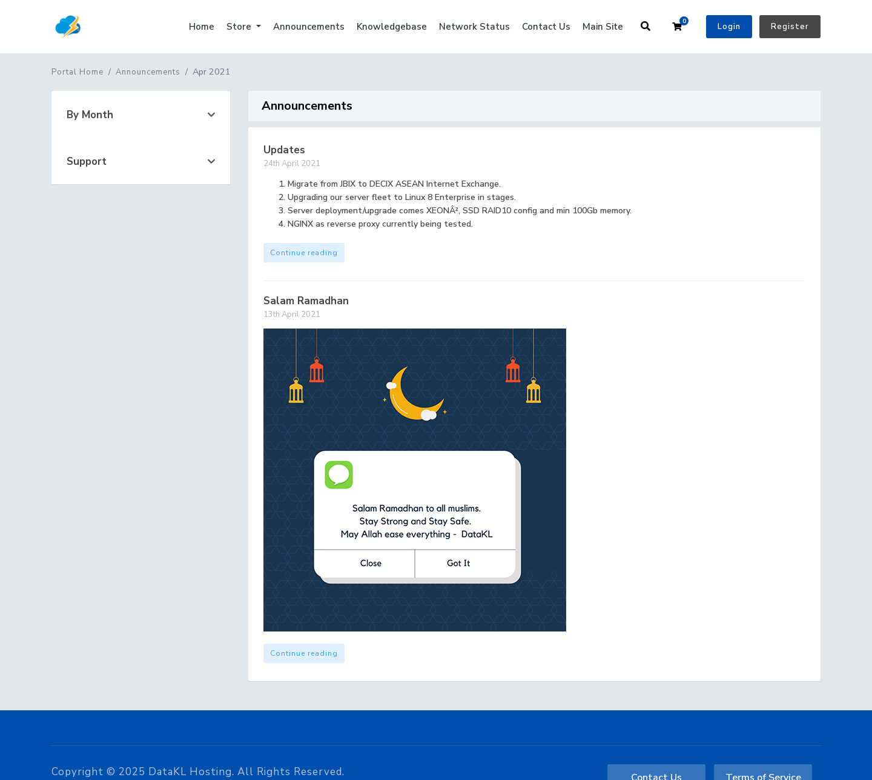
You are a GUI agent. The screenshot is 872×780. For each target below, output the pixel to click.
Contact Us (546, 27)
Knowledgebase (392, 27)
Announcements (309, 27)
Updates (284, 150)
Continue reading (304, 253)
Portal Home (77, 72)
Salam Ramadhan (306, 301)
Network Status (474, 27)
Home (201, 27)
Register (790, 26)
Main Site (603, 27)
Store (240, 27)
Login (729, 26)
